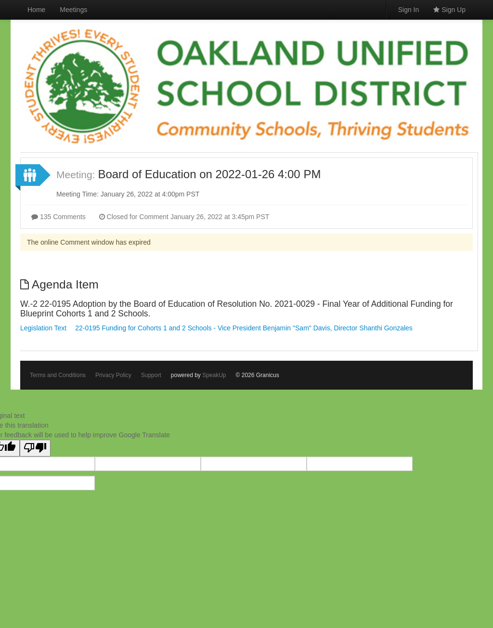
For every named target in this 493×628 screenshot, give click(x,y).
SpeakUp (214, 375)
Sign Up (449, 9)
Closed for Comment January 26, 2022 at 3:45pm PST (184, 217)
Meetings (73, 9)
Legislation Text (43, 328)
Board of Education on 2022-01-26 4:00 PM (209, 174)
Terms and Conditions (58, 375)
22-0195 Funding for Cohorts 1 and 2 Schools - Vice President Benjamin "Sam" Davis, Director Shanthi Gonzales (244, 328)
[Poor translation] (35, 448)
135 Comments (58, 217)
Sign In (408, 9)
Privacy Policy (113, 375)
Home (36, 9)
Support (151, 375)
